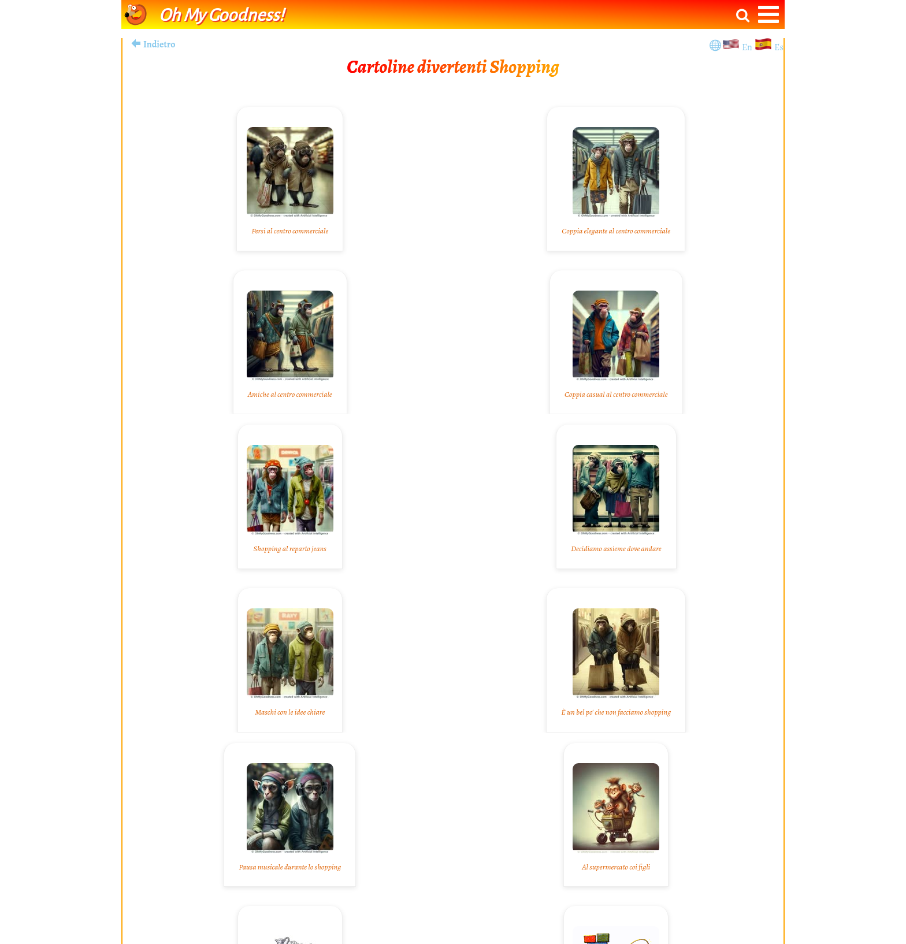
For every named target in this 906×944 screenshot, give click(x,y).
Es (779, 47)
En (748, 47)
